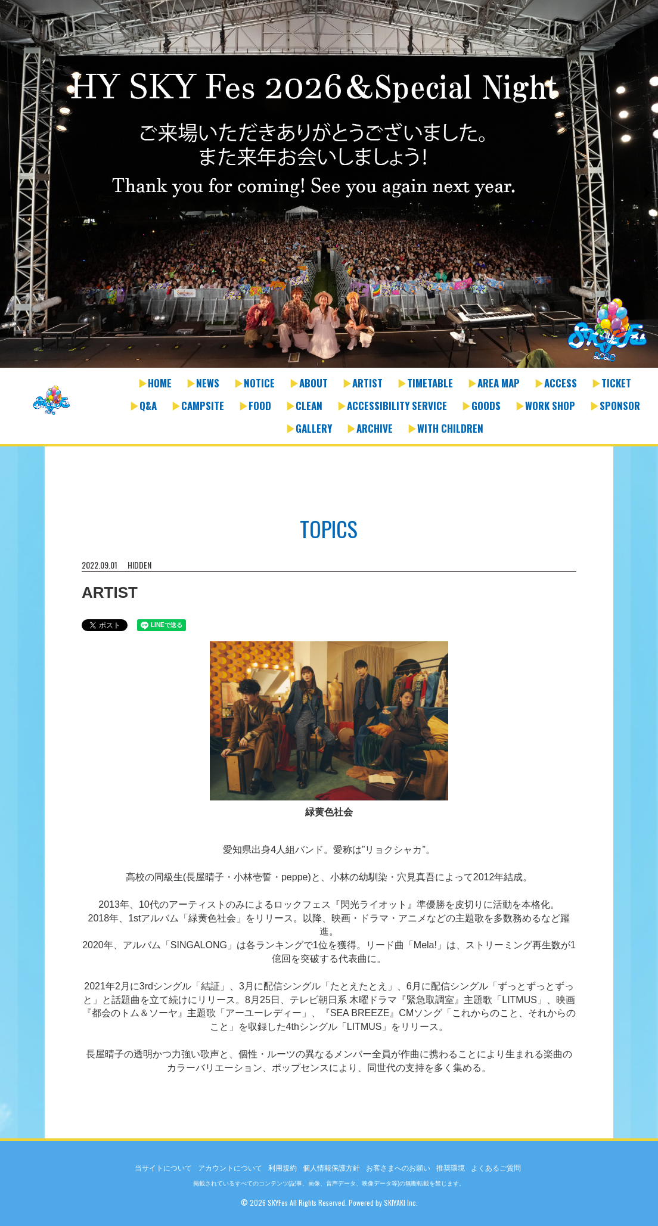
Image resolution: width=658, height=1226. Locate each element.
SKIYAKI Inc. (401, 1202)
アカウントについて (230, 1168)
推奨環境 (450, 1168)
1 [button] (323, 362)
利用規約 (282, 1168)
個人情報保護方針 (331, 1168)
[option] (329, 185)
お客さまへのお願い (398, 1168)
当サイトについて (163, 1168)
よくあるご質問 (496, 1168)
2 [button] (335, 362)
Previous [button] (12, 192)
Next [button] (646, 192)
